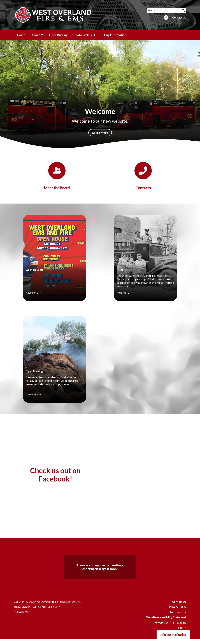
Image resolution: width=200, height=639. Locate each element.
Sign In (182, 627)
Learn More (100, 132)
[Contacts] (143, 176)
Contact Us (179, 17)
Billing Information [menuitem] (113, 34)
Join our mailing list (173, 634)
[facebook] (166, 17)
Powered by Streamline (170, 622)
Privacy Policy (177, 606)
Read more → (33, 292)
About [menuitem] (35, 34)
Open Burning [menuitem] (58, 34)
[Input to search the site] (166, 10)
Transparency (177, 612)
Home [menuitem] (21, 34)
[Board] (57, 176)
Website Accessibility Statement (166, 617)
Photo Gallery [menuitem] (83, 34)
